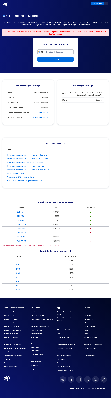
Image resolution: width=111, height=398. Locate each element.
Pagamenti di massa (37, 354)
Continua (55, 59)
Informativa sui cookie (90, 337)
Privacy (86, 333)
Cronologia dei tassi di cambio (66, 344)
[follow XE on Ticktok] (103, 379)
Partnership (87, 315)
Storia (85, 312)
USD (18, 273)
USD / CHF (21, 229)
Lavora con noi (88, 319)
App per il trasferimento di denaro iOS (68, 324)
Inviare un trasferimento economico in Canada (55, 162)
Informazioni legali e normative (93, 344)
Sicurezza (7, 359)
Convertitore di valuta (63, 337)
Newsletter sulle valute (64, 355)
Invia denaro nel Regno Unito (12, 330)
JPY (18, 261)
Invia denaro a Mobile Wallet (12, 344)
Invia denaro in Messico (11, 323)
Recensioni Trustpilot (10, 366)
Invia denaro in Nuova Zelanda (13, 341)
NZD (18, 286)
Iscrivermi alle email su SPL (55, 173)
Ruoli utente (34, 365)
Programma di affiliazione (38, 369)
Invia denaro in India (10, 315)
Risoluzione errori (89, 355)
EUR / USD (21, 212)
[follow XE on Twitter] (71, 379)
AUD (18, 281)
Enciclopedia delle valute (64, 348)
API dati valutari (35, 347)
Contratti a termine (36, 333)
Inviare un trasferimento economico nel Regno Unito (55, 159)
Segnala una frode (9, 363)
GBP (18, 290)
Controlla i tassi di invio (38, 315)
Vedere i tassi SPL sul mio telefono (55, 177)
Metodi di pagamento (37, 358)
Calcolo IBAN (61, 359)
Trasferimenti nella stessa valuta (40, 326)
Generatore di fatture (63, 363)
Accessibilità (87, 352)
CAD (18, 277)
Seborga (99, 100)
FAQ (85, 323)
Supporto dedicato (89, 326)
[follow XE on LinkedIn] (79, 379)
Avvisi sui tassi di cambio (64, 352)
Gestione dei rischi (36, 330)
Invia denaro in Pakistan (11, 319)
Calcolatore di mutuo (63, 366)
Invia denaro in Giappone (11, 326)
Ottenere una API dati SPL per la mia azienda (55, 180)
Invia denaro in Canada (11, 333)
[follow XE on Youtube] (95, 379)
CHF (18, 265)
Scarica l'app (97, 3)
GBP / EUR (21, 216)
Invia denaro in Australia (11, 337)
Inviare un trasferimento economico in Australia (55, 166)
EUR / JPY (21, 237)
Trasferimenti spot (36, 323)
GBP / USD (21, 224)
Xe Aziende (34, 312)
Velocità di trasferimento (11, 352)
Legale (86, 330)
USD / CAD (21, 233)
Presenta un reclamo (90, 348)
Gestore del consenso (90, 341)
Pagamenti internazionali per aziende (42, 319)
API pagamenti (35, 351)
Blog (58, 333)
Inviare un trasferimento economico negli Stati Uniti (55, 155)
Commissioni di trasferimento (13, 355)
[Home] (5, 4)
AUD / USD (21, 241)
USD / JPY (21, 220)
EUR (18, 269)
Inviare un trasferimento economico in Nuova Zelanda (55, 169)
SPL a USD (43, 112)
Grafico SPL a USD (40, 117)
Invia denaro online (9, 312)
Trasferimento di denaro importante (15, 348)
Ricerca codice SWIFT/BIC (65, 370)
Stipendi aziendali (36, 361)
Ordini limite (34, 337)
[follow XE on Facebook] (63, 379)
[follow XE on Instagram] (87, 379)
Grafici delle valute (62, 341)
